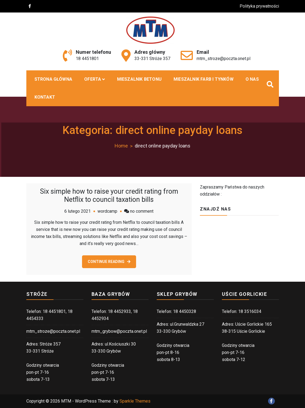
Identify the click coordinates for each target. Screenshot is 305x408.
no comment (141, 211)
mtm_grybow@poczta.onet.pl (119, 331)
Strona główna (53, 79)
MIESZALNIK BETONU (139, 79)
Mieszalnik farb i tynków (204, 79)
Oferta (92, 79)
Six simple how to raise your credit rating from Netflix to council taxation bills (109, 195)
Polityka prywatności (262, 6)
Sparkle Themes (135, 401)
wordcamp (107, 211)
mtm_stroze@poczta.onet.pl (223, 58)
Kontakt (44, 97)
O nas (252, 79)
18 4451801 (87, 58)
